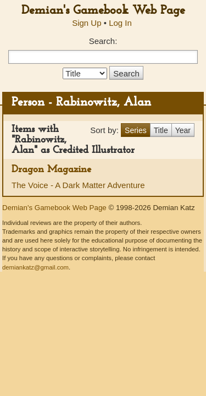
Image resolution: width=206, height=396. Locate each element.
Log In (120, 23)
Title (161, 130)
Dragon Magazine (51, 169)
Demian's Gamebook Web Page (103, 10)
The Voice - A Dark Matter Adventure (78, 185)
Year (183, 130)
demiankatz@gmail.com (35, 267)
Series (136, 130)
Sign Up (86, 23)
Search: (103, 41)
